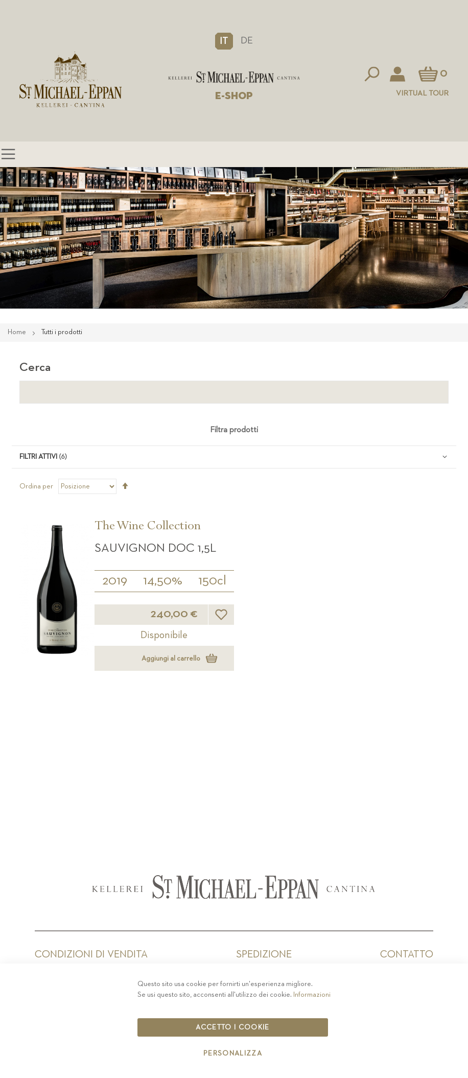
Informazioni (312, 994)
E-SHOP (234, 96)
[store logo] (234, 77)
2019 (114, 581)
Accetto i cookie (233, 1027)
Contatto (406, 954)
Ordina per (36, 486)
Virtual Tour (422, 93)
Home (18, 332)
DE (247, 40)
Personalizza (232, 1053)
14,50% (162, 581)
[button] (224, 41)
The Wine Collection (148, 527)
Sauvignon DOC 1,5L (155, 548)
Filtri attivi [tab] (38, 456)
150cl (212, 581)
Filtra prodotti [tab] (234, 430)
